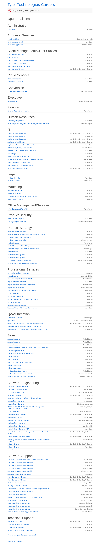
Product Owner (13, 252)
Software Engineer (14, 444)
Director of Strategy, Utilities (17, 231)
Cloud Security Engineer (16, 219)
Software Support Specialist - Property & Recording (25, 497)
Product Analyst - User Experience (19, 237)
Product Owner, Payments (16, 255)
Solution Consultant (14, 365)
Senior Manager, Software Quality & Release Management (27, 329)
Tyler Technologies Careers (31, 4)
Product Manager (13, 243)
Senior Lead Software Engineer (18, 420)
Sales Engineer (13, 359)
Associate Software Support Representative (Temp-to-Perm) (28, 459)
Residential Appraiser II (15, 45)
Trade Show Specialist (15, 199)
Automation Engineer (15, 318)
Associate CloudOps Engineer (18, 386)
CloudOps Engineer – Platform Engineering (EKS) (24, 398)
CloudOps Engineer (14, 395)
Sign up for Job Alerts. (15, 541)
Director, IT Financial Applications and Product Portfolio (26, 234)
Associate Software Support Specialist (20, 462)
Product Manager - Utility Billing (18, 246)
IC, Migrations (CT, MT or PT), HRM (20, 279)
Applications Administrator (16, 142)
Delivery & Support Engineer (17, 486)
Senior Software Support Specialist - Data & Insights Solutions (28, 488)
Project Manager (13, 293)
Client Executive (13, 57)
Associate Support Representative (19, 474)
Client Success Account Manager (19, 66)
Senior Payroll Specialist (16, 121)
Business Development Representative (21, 353)
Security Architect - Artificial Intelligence (21, 165)
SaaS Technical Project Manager (19, 524)
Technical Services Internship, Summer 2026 (23, 512)
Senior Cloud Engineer (15, 82)
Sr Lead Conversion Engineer (18, 91)
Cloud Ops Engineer (14, 79)
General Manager (13, 101)
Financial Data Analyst (15, 521)
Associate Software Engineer (17, 389)
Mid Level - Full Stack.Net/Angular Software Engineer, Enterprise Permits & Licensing (26, 407)
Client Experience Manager (17, 63)
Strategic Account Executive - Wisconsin (21, 377)
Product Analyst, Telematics (17, 240)
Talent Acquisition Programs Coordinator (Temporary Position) (28, 124)
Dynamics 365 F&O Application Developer (22, 151)
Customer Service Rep (15, 483)
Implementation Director (16, 288)
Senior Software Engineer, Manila (19, 436)
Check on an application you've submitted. (22, 535)
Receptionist (12, 29)
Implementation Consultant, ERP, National (22, 285)
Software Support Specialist (17, 494)
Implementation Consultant (17, 282)
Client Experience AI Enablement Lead (21, 60)
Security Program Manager (17, 222)
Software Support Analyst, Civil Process (21, 491)
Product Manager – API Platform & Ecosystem (23, 249)
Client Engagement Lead (16, 54)
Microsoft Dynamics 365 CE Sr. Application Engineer (25, 159)
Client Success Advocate (16, 69)
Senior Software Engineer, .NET (18, 429)
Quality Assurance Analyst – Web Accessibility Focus (25, 323)
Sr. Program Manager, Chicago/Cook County (23, 299)
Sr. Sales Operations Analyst (17, 371)
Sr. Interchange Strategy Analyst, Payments (22, 263)
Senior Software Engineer (16, 423)
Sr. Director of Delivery (15, 296)
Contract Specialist (14, 178)
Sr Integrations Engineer (16, 527)
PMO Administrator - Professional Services (22, 290)
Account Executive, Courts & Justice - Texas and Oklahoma (28, 348)
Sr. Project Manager (14, 302)
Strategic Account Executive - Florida (20, 374)
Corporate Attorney (14, 181)
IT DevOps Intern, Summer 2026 (19, 156)
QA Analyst (11, 320)
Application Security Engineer (17, 139)
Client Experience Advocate (17, 477)
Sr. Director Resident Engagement (19, 260)
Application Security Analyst (17, 133)
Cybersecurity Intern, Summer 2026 (20, 148)
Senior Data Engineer (15, 417)
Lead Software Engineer (16, 401)
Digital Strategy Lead (15, 190)
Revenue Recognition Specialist (18, 111)
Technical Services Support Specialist (20, 530)
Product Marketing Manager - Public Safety (22, 196)
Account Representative (16, 351)
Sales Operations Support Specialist (20, 362)
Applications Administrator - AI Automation (22, 145)
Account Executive (14, 339)
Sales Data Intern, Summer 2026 (19, 162)
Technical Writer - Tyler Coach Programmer (22, 308)
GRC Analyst (12, 154)
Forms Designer (13, 276)
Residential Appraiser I (15, 42)
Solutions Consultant (14, 368)
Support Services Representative (19, 503)
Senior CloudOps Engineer (17, 414)
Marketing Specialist (14, 193)
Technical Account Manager (17, 305)
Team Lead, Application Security (18, 168)
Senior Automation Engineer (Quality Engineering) (24, 326)
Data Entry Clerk (13, 39)
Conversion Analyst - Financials (18, 273)
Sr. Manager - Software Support (18, 500)
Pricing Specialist (13, 356)
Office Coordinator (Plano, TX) (18, 209)
